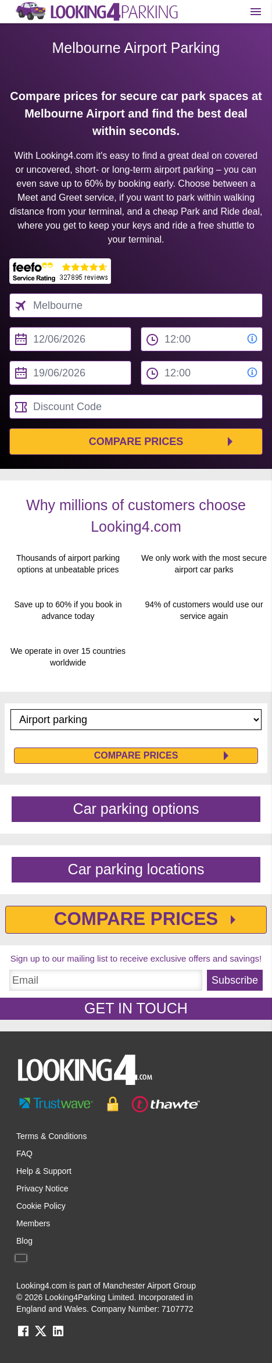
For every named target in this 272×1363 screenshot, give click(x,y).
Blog (24, 1240)
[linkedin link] (58, 1335)
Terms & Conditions (51, 1136)
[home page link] (95, 11)
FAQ (24, 1153)
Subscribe (235, 980)
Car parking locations (136, 869)
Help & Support (43, 1171)
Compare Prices (136, 441)
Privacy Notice (42, 1188)
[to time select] (202, 373)
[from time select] (202, 339)
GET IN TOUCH (136, 1008)
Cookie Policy (41, 1206)
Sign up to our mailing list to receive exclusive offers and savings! (136, 958)
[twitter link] (41, 1335)
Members (33, 1223)
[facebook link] (23, 1335)
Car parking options (136, 808)
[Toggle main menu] (256, 11)
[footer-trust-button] (136, 1104)
